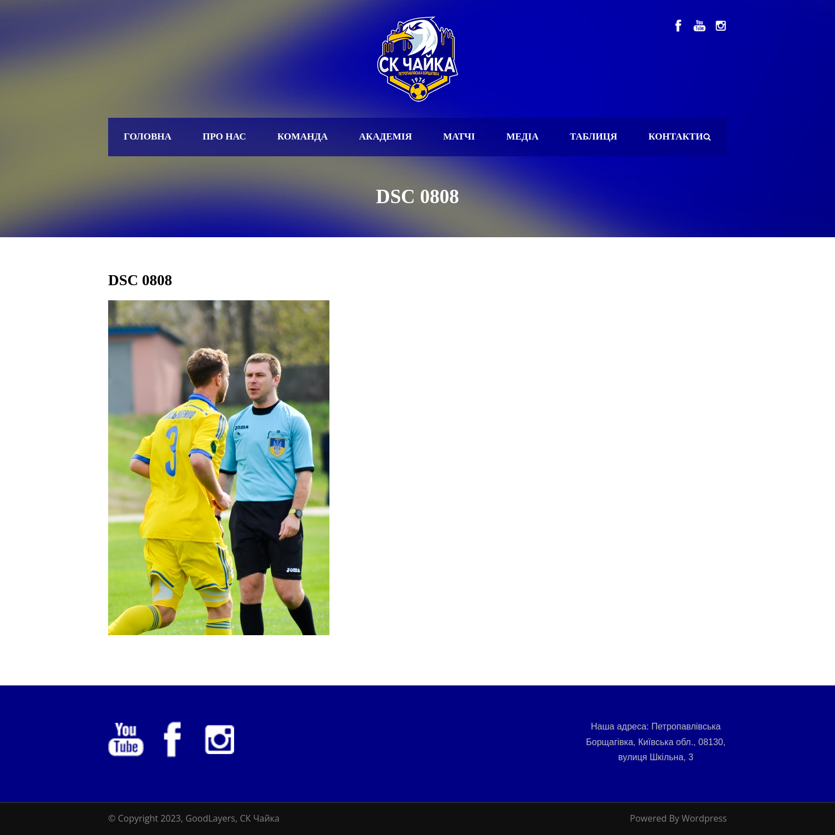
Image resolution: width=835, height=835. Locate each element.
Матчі (459, 136)
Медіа (522, 136)
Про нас (224, 136)
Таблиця (593, 136)
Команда (302, 136)
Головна (148, 136)
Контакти (675, 136)
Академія (385, 136)
